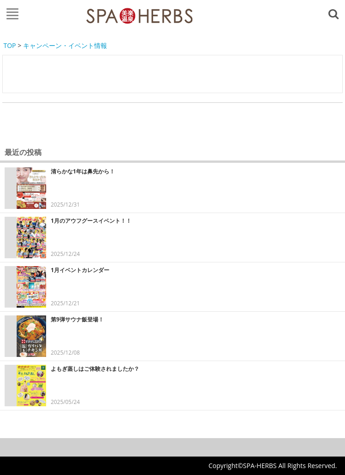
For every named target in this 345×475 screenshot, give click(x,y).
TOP (10, 45)
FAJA (139, 16)
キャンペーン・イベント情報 (65, 45)
